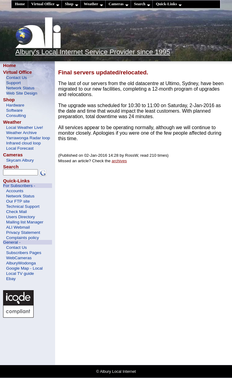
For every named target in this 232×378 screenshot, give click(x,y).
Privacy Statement (23, 232)
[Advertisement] (30, 341)
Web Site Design (21, 93)
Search (142, 4)
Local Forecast (20, 148)
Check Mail (16, 211)
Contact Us (16, 77)
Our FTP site (18, 201)
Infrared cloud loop (23, 143)
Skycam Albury (20, 160)
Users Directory (20, 217)
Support (13, 82)
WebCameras (19, 258)
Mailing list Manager (24, 222)
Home (20, 4)
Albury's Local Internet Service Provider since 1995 (92, 52)
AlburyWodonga (21, 263)
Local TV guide (20, 273)
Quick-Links (169, 4)
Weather (93, 4)
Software (14, 110)
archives (119, 161)
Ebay (11, 278)
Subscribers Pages (23, 252)
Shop (71, 4)
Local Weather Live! (24, 127)
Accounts (14, 191)
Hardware (15, 105)
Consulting (16, 115)
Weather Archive (21, 132)
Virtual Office (45, 4)
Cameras (119, 4)
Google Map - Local (24, 268)
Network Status (20, 88)
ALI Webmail (18, 227)
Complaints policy (22, 237)
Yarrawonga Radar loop (28, 138)
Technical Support (22, 206)
